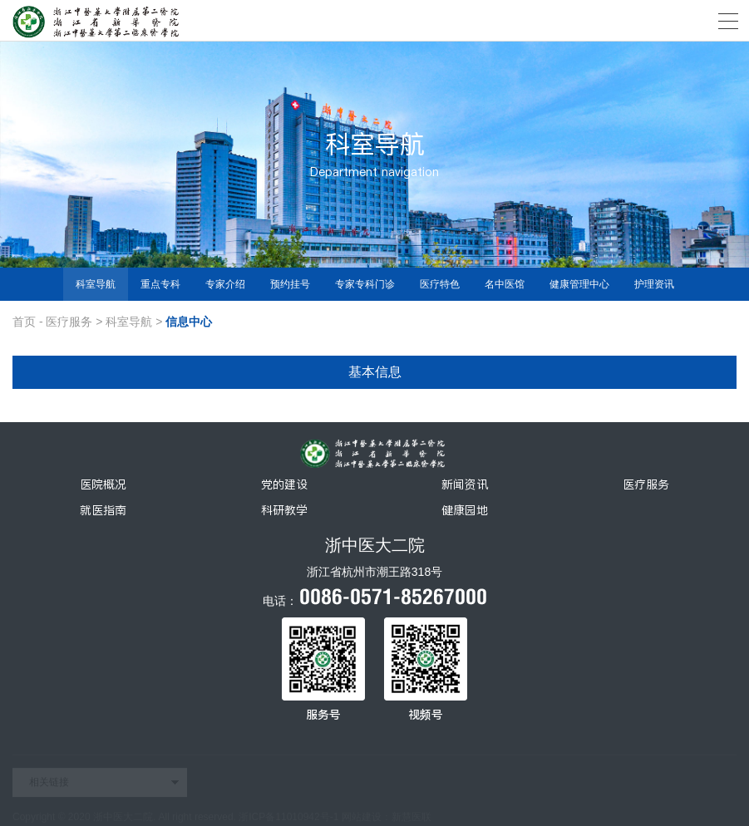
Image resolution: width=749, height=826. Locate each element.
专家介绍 (225, 284)
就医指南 (103, 510)
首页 (24, 321)
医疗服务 (69, 321)
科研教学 (284, 510)
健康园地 (464, 510)
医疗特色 (440, 284)
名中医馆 (505, 284)
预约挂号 (290, 284)
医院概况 (103, 484)
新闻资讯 (464, 484)
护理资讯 (654, 284)
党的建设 (284, 484)
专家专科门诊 (365, 284)
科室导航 (96, 284)
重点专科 (160, 284)
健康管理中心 (579, 284)
